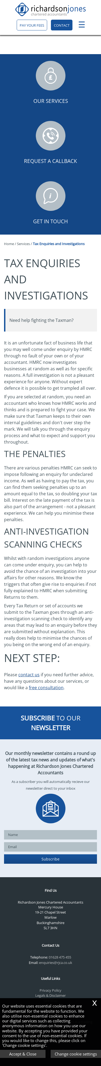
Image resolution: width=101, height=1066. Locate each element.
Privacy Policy (50, 990)
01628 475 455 (60, 957)
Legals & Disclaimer (50, 995)
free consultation (46, 688)
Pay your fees (32, 25)
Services (23, 243)
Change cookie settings (76, 1054)
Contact (61, 25)
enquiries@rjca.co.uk (55, 962)
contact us (29, 675)
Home (9, 243)
